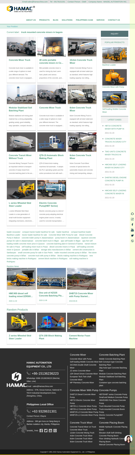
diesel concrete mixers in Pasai (62, 247)
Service (101, 20)
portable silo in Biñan (30, 250)
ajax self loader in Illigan (70, 241)
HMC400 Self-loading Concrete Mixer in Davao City (116, 197)
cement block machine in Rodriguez (53, 258)
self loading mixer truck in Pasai (35, 247)
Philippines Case (84, 20)
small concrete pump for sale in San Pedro (35, 253)
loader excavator (13, 232)
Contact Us (114, 20)
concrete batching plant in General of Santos (65, 244)
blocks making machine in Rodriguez (72, 256)
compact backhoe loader (81, 232)
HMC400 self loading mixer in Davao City (114, 171)
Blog (55, 20)
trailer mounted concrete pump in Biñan (71, 253)
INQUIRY (114, 34)
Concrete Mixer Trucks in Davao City (114, 145)
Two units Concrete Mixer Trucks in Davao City (114, 158)
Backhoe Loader (13, 235)
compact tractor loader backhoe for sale (38, 232)
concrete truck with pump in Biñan (42, 256)
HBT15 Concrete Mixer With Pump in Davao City (114, 132)
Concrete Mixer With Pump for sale (63, 235)
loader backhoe (62, 232)
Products (44, 20)
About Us (31, 20)
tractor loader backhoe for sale (34, 235)
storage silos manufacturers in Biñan (56, 250)
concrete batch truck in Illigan (47, 241)
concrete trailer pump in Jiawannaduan (37, 238)
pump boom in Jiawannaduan (67, 238)
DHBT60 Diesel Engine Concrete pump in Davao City (116, 184)
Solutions (67, 20)
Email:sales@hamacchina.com (35, 2)
